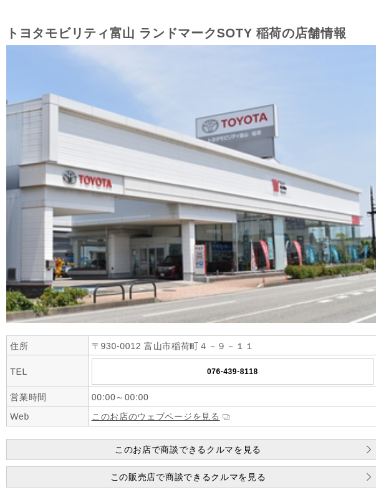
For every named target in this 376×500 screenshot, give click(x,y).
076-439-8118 (232, 371)
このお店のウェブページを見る (156, 416)
